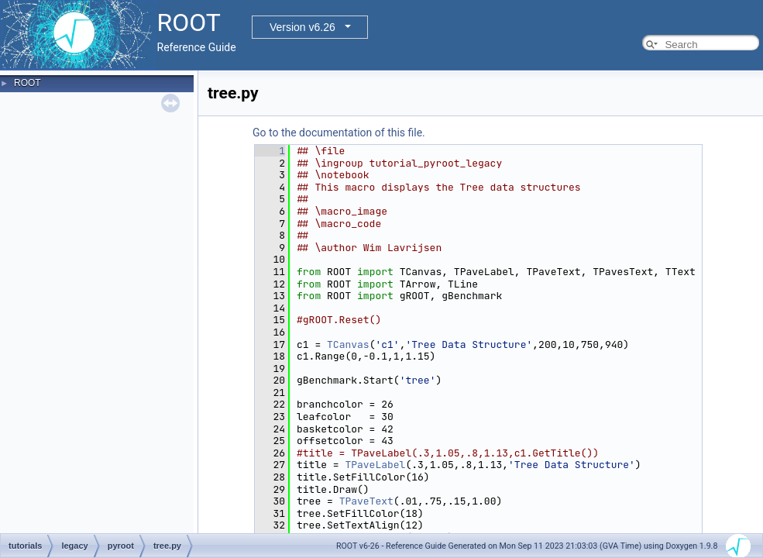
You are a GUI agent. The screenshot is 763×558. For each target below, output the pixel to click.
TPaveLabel (375, 464)
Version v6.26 (302, 27)
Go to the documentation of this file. (339, 132)
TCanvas (348, 344)
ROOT (27, 83)
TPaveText (366, 501)
